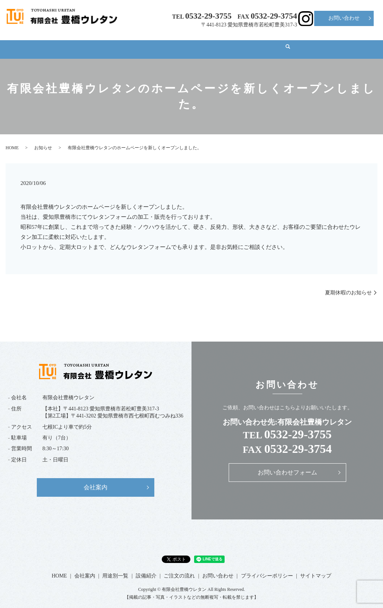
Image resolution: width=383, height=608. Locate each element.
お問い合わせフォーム (287, 465)
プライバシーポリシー (267, 569)
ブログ (302, 43)
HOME (53, 43)
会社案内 (98, 43)
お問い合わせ (344, 18)
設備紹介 (199, 43)
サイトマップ (315, 569)
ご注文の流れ (252, 43)
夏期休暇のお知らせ (348, 285)
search (337, 43)
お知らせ (43, 140)
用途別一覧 (149, 43)
